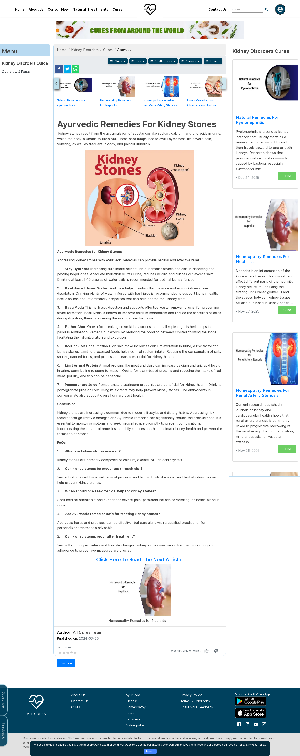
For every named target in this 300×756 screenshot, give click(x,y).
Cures (117, 9)
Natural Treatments (90, 9)
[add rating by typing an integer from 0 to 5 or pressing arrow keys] (67, 652)
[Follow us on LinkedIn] (247, 724)
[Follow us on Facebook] (239, 724)
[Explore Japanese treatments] (145, 719)
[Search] (266, 9)
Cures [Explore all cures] (75, 707)
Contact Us (217, 9)
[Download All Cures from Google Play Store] (254, 701)
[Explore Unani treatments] (145, 713)
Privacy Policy (256, 744)
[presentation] (56, 83)
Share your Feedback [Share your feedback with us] (196, 707)
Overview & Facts (16, 72)
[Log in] (280, 9)
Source (65, 663)
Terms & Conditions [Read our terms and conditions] (195, 701)
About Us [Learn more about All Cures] (78, 695)
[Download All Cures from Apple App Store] (254, 713)
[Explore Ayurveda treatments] (145, 695)
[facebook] (59, 69)
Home (20, 9)
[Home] (150, 9)
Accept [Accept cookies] (150, 751)
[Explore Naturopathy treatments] (145, 725)
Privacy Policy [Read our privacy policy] (191, 695)
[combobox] (244, 9)
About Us (36, 9)
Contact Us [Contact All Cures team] (80, 701)
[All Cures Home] (36, 704)
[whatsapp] (75, 69)
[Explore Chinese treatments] (145, 701)
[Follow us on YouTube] (255, 724)
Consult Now (58, 9)
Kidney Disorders (85, 50)
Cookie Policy (236, 744)
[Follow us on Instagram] (264, 724)
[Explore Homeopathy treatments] (145, 707)
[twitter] (67, 69)
